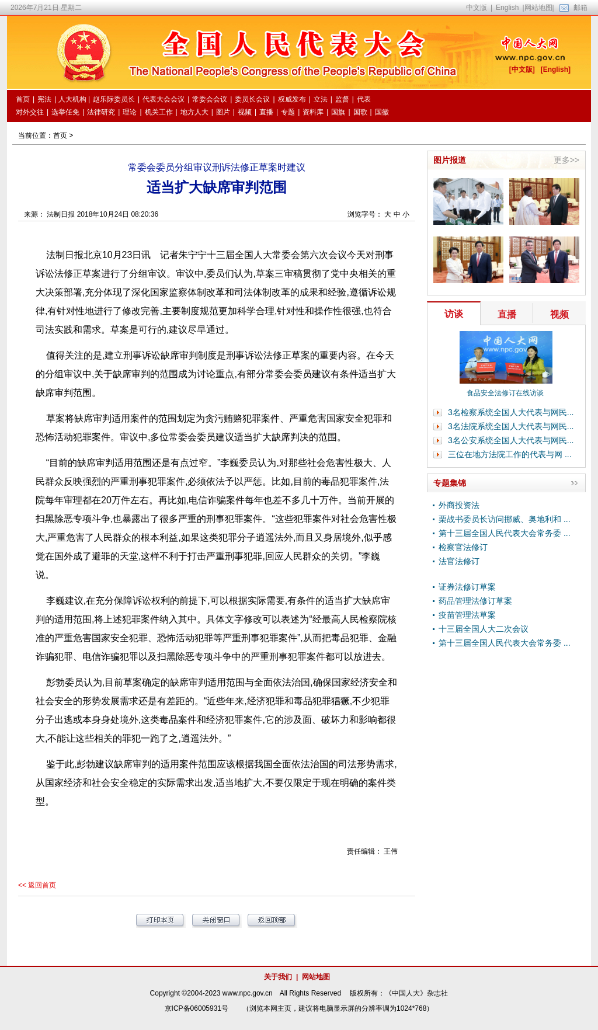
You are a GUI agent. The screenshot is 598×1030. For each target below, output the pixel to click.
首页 (60, 135)
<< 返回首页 (37, 885)
